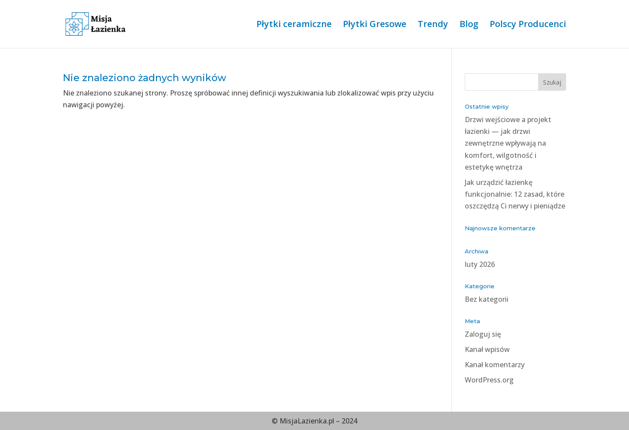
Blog (469, 25)
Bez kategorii (486, 299)
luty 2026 (480, 264)
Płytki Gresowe (374, 25)
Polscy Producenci (528, 25)
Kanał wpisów (487, 349)
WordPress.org (489, 380)
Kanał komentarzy (495, 364)
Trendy (433, 25)
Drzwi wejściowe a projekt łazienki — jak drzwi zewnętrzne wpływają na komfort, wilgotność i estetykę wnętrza (508, 143)
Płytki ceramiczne (294, 25)
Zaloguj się (483, 334)
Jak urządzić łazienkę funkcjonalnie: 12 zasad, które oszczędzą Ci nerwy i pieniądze (515, 194)
